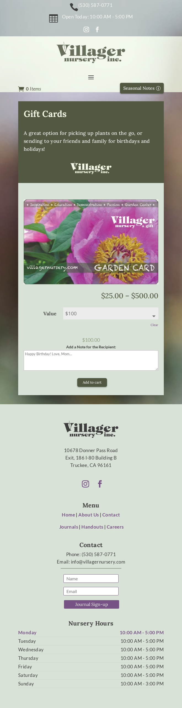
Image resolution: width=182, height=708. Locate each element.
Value (50, 313)
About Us (88, 515)
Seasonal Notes (139, 88)
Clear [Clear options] (154, 325)
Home (68, 515)
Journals (68, 527)
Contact (111, 515)
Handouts (92, 527)
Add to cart (92, 382)
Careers (115, 527)
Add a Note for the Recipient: (91, 347)
